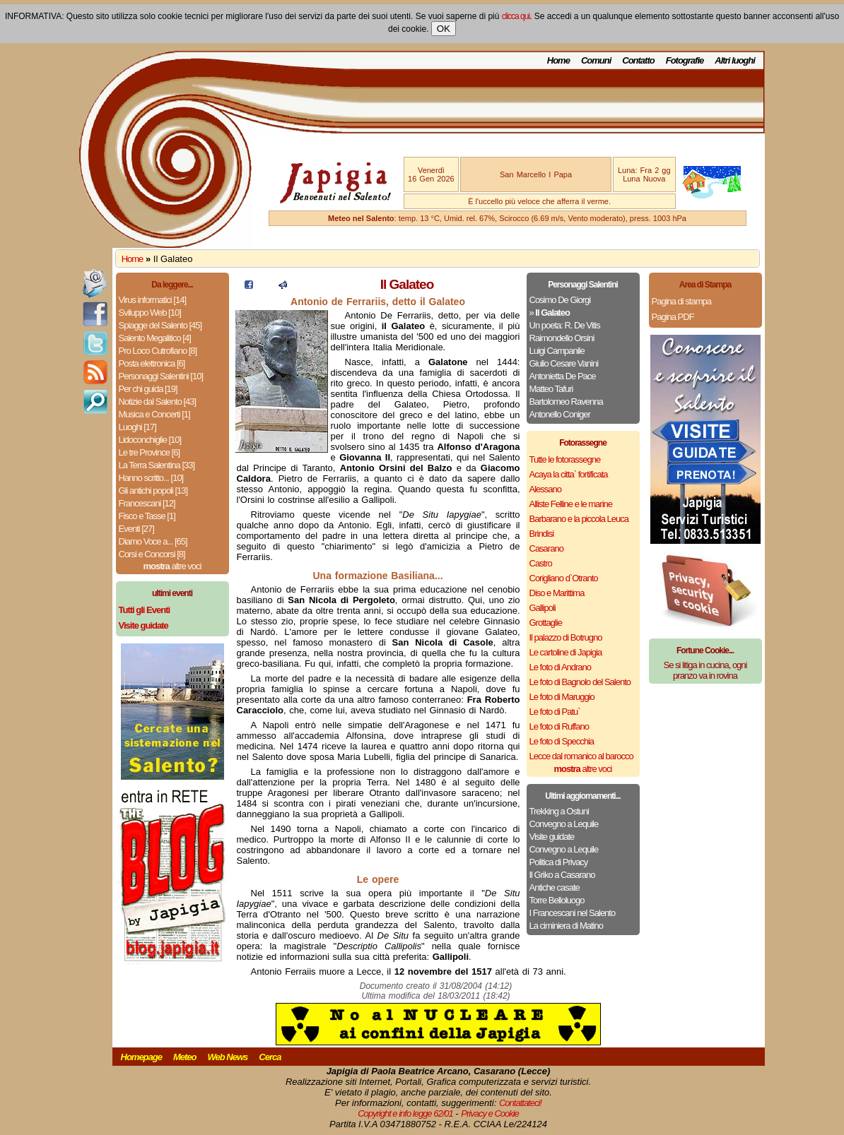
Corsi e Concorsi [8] (152, 554)
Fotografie (685, 60)
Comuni (596, 60)
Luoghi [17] (137, 427)
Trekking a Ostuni (559, 811)
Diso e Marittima (557, 593)
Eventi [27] (136, 528)
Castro (540, 563)
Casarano (546, 548)
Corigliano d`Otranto (563, 578)
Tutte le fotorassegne (565, 459)
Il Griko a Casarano (562, 874)
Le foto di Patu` (554, 711)
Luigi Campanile (557, 350)
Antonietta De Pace (562, 376)
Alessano (545, 489)
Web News (228, 1057)
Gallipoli (542, 607)
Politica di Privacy (558, 862)
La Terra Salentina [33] (157, 465)
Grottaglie (545, 622)
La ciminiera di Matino (566, 925)
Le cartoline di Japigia (565, 652)
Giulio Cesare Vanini (564, 363)
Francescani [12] (147, 503)
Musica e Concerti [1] (154, 414)
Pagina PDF (673, 316)
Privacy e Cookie (490, 1113)
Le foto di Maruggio (561, 696)
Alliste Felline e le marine (571, 504)
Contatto (638, 60)
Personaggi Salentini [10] (161, 376)
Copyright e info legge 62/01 (405, 1113)
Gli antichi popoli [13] (153, 490)
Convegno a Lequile (564, 824)
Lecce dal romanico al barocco (581, 756)
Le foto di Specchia (561, 741)
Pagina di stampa (681, 301)
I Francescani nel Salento (572, 913)
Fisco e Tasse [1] (147, 516)
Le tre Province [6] (149, 452)
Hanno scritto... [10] (151, 478)
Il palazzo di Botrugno (565, 637)
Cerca (270, 1057)
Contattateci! (520, 1103)
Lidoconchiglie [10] (150, 439)
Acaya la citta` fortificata (568, 474)
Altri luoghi (735, 60)
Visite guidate (552, 836)
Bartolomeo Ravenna (566, 401)
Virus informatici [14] (153, 300)
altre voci (172, 566)
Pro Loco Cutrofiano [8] (158, 350)
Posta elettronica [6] (152, 363)
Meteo (185, 1057)
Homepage (141, 1057)
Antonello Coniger (559, 414)
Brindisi (541, 533)
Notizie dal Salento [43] (158, 401)
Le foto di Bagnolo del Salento (580, 682)
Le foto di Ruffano (559, 726)
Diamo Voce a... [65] (153, 541)
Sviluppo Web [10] (150, 312)
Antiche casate (554, 887)
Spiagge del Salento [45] (160, 325)
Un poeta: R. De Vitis (564, 325)
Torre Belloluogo (557, 900)
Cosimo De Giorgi (560, 300)
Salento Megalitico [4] (155, 338)
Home (558, 60)
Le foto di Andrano (560, 667)
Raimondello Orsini (561, 338)
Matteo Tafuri (551, 389)
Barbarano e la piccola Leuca (578, 518)
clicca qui (515, 16)
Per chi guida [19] (148, 389)
